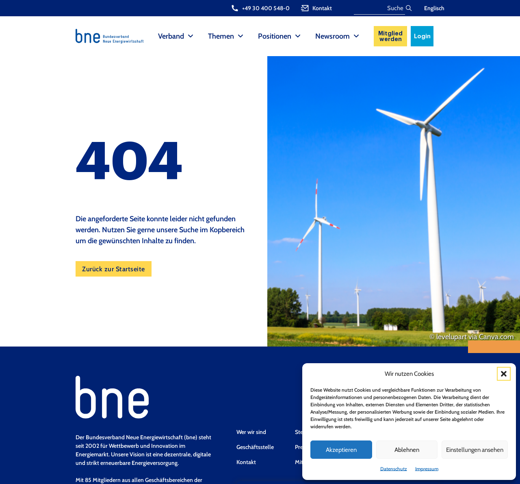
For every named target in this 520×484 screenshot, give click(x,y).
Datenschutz (393, 469)
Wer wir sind (251, 432)
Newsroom (332, 36)
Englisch (434, 8)
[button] (504, 374)
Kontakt (246, 462)
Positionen (274, 36)
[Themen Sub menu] (240, 36)
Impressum (426, 469)
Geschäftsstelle (255, 447)
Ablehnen (406, 449)
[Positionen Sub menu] (298, 36)
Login (422, 36)
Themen (221, 36)
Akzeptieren (341, 449)
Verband (171, 36)
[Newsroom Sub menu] (356, 36)
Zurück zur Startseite (113, 269)
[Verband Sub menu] (190, 36)
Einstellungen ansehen (474, 449)
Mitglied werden (390, 36)
